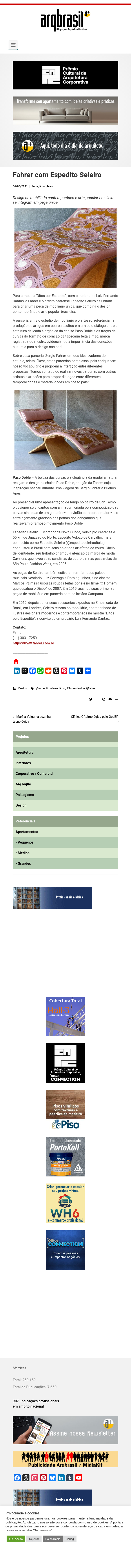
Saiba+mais (52, 1539)
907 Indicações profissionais (36, 1401)
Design (22, 688)
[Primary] (13, 45)
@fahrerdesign (76, 688)
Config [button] (70, 1539)
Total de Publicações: (30, 1387)
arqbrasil (48, 186)
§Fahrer (91, 688)
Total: (17, 1380)
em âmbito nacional (28, 1406)
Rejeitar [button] (34, 1539)
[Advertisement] (40, 957)
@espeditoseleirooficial (50, 688)
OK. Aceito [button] (16, 1539)
